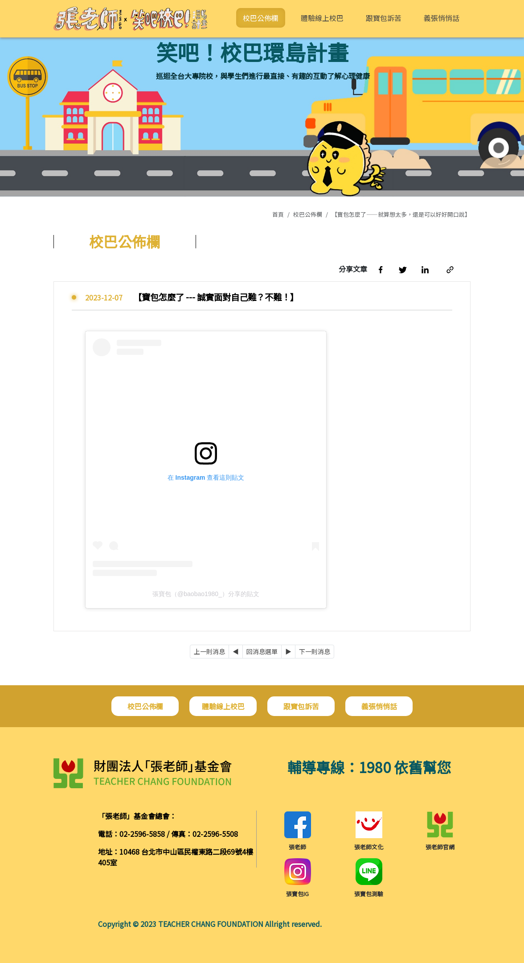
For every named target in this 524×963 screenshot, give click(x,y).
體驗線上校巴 (322, 17)
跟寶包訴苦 (383, 17)
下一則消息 (314, 651)
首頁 (278, 214)
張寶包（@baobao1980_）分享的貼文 (205, 593)
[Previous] (236, 651)
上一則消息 (209, 651)
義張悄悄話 (441, 17)
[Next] (288, 651)
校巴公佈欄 (260, 17)
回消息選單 (262, 651)
